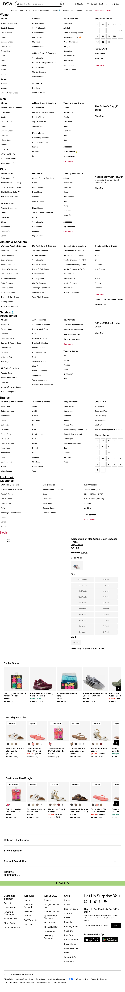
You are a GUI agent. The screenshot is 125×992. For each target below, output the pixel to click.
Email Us (8, 903)
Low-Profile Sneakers (9, 273)
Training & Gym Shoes (10, 297)
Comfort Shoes (7, 42)
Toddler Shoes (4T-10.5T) (11, 182)
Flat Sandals (37, 37)
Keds (34, 425)
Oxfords (35, 151)
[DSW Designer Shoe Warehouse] (8, 3)
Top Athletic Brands (41, 401)
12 (103, 42)
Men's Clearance (50, 484)
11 (120, 36)
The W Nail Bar (51, 926)
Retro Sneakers (7, 283)
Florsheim (67, 130)
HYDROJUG (68, 374)
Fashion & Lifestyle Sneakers (43, 62)
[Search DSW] (39, 4)
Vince (65, 462)
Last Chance (90, 519)
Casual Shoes (6, 32)
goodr (65, 369)
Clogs (3, 37)
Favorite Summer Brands (12, 401)
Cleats (3, 222)
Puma (65, 206)
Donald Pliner (68, 425)
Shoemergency (69, 65)
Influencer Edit (69, 55)
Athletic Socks (6, 373)
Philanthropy (50, 922)
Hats (34, 357)
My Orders (29, 911)
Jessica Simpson (7, 443)
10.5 (114, 36)
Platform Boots (71, 908)
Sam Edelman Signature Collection (108, 429)
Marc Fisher (5, 448)
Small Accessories (39, 370)
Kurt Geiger (68, 438)
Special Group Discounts (50, 917)
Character (5, 217)
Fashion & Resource (48, 936)
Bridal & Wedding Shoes (73, 32)
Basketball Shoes (39, 255)
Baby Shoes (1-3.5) (8, 178)
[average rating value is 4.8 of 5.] (77, 552)
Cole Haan (67, 121)
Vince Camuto (6, 471)
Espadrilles (5, 51)
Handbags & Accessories (11, 512)
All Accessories (39, 319)
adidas (66, 107)
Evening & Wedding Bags (11, 343)
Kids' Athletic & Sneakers (74, 245)
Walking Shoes (38, 76)
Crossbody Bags (7, 338)
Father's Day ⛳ (70, 151)
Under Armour (37, 466)
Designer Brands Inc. (51, 905)
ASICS (97, 255)
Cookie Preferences (59, 982)
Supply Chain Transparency (57, 979)
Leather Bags (6, 347)
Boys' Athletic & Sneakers (73, 255)
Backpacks (5, 324)
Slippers (4, 83)
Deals (109, 10)
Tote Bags (5, 361)
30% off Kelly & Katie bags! (107, 359)
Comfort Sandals (39, 28)
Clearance (99, 65)
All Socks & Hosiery (10, 368)
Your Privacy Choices (78, 979)
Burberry (66, 420)
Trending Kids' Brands (73, 173)
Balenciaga (67, 411)
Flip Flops (36, 42)
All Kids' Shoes (7, 203)
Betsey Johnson (7, 411)
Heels (3, 60)
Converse (67, 187)
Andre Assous (68, 406)
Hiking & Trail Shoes (9, 269)
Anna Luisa (99, 406)
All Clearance (90, 514)
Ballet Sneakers (7, 255)
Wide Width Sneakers (9, 306)
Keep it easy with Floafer (109, 211)
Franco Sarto (6, 434)
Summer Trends (69, 69)
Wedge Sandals (38, 46)
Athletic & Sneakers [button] (41, 10)
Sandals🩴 (56, 10)
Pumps (3, 74)
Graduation (67, 51)
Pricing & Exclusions (27, 982)
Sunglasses (36, 375)
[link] (16, 696)
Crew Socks (5, 382)
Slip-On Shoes (38, 201)
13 (109, 42)
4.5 (103, 24)
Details (86, 920)
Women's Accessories (73, 329)
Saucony (35, 457)
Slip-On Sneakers (39, 72)
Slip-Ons (4, 149)
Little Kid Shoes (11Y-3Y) (11, 187)
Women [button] (14, 10)
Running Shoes (38, 67)
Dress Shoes (6, 46)
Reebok (98, 283)
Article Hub (67, 28)
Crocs (65, 126)
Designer (67, 46)
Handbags (36, 88)
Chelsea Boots (71, 939)
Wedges (4, 88)
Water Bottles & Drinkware (43, 384)
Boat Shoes (5, 112)
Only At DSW (100, 401)
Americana (67, 23)
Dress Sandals (38, 32)
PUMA (97, 278)
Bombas (66, 365)
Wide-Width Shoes (8, 158)
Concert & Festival (70, 42)
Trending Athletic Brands (106, 245)
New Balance (68, 196)
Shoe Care (36, 366)
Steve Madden (6, 462)
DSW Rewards (30, 920)
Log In (27, 900)
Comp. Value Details (10, 982)
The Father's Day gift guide (106, 142)
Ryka (34, 452)
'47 (64, 355)
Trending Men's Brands (73, 102)
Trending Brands (70, 350)
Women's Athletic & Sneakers (14, 245)
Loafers (4, 65)
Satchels (4, 352)
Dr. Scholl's (5, 429)
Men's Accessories (71, 334)
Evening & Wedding (40, 343)
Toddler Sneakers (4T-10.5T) (74, 260)
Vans (34, 471)
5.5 (114, 24)
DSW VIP (28, 915)
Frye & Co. (5, 438)
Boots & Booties (7, 28)
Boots (3, 117)
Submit (116, 925)
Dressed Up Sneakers (40, 137)
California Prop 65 (43, 982)
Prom (34, 156)
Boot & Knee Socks (9, 377)
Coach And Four (101, 411)
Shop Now (99, 150)
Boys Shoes (37, 207)
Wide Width (100, 53)
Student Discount (52, 911)
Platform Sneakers (8, 278)
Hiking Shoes (6, 140)
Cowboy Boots (71, 948)
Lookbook (88, 10)
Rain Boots (5, 226)
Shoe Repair (49, 931)
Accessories (69, 146)
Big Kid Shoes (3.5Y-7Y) (11, 192)
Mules (3, 69)
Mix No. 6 (98, 425)
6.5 (97, 30)
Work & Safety (71, 957)
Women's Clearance (10, 484)
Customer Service (12, 927)
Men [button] (21, 10)
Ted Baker (67, 457)
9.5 (103, 36)
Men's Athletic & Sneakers (44, 245)
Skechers (67, 210)
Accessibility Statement (99, 979)
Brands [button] (79, 10)
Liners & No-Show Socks (11, 387)
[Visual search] (60, 3)
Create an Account (28, 905)
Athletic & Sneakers (9, 23)
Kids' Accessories (71, 339)
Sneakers (68, 930)
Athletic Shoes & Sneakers (44, 53)
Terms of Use (40, 979)
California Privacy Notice (24, 979)
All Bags (4, 319)
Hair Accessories (39, 352)
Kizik (34, 429)
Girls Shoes (37, 173)
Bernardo (67, 415)
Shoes (4, 18)
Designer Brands (70, 401)
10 (109, 36)
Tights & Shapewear (9, 391)
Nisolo (65, 448)
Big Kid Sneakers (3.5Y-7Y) (74, 269)
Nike (65, 135)
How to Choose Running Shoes (109, 299)
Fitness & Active (38, 347)
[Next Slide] (118, 688)
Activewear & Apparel (41, 324)
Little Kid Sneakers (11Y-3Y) (74, 264)
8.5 (120, 30)
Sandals (4, 79)
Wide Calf (99, 58)
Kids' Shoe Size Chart (9, 196)
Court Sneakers (38, 58)
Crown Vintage (101, 415)
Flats (3, 55)
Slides (67, 904)
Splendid (66, 452)
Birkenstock (68, 112)
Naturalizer (5, 452)
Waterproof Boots (8, 154)
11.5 (97, 42)
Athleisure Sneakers (9, 250)
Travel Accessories (39, 380)
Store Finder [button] (9, 923)
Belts (34, 333)
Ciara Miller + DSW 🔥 (72, 37)
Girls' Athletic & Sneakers (73, 250)
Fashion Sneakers (8, 264)
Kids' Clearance (91, 484)
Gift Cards (28, 924)
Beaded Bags (6, 329)
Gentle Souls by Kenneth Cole (75, 429)
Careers (47, 900)
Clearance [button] (99, 10)
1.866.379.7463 (11, 918)
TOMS (3, 466)
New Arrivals (68, 60)
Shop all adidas (77, 544)
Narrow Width (101, 48)
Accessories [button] (68, 10)
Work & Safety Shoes (9, 92)
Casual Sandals (38, 23)
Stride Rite (67, 215)
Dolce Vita (5, 425)
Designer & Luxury (39, 338)
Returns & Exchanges (9, 913)
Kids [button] (28, 10)
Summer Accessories (73, 324)
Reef (65, 140)
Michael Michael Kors (72, 443)
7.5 (109, 30)
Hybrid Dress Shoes (40, 142)
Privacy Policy (8, 979)
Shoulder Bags (6, 357)
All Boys (87, 503)
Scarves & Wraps (39, 361)
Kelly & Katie (100, 420)
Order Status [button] (10, 907)
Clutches (4, 333)
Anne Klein (5, 406)
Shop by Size (7, 173)
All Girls (87, 508)
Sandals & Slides (49, 512)
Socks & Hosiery (39, 92)
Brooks (66, 117)
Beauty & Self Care (40, 329)
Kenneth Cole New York (72, 434)
